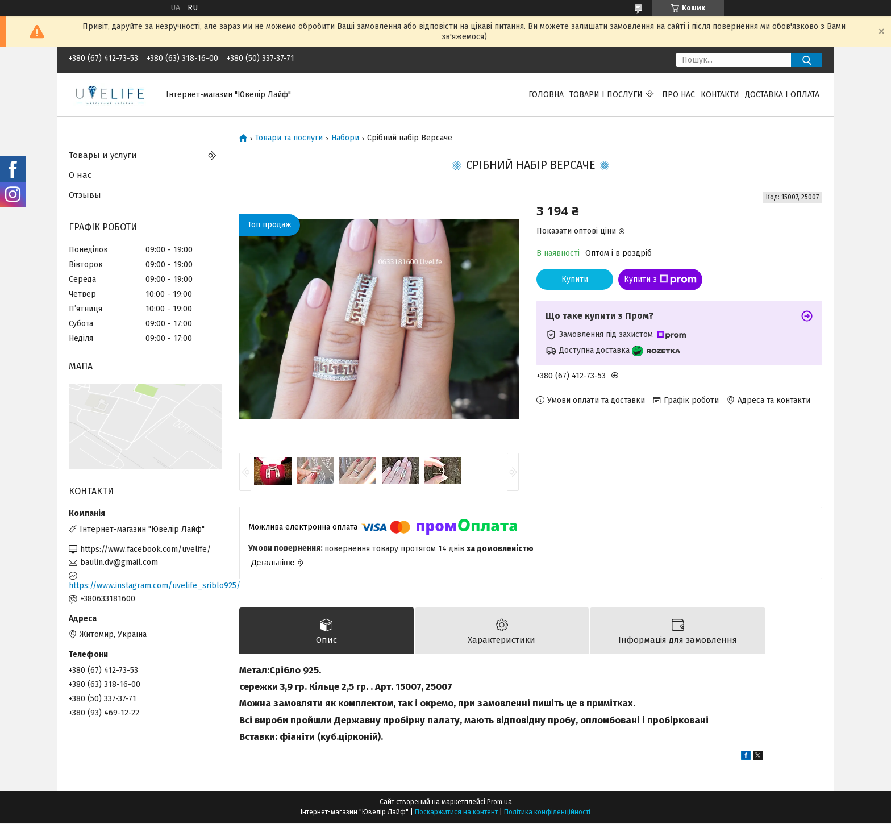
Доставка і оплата (782, 94)
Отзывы (85, 195)
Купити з (660, 279)
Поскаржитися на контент (456, 813)
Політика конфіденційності (547, 813)
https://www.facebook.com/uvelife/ (145, 549)
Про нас (678, 94)
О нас (80, 175)
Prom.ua (499, 803)
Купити (574, 279)
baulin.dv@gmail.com (119, 562)
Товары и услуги (103, 155)
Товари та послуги (289, 138)
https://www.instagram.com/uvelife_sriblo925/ (145, 585)
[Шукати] (806, 60)
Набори (345, 138)
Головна (546, 94)
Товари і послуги (606, 94)
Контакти (720, 94)
